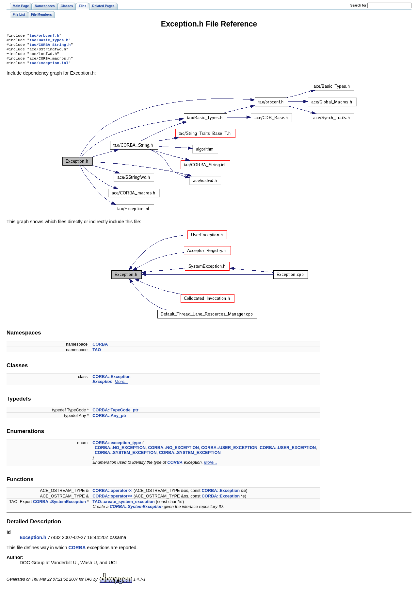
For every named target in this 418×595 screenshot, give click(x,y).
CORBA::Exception (111, 381)
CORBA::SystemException (59, 506)
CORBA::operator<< (112, 495)
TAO (96, 354)
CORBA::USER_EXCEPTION (229, 452)
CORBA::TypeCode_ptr (115, 414)
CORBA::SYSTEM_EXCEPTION (125, 457)
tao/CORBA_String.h (50, 46)
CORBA (100, 348)
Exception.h (33, 542)
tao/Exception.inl (48, 67)
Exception (102, 386)
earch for (358, 5)
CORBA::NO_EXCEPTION (120, 452)
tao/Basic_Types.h (48, 41)
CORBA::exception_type (116, 447)
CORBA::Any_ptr (109, 420)
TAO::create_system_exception (123, 506)
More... (121, 386)
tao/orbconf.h (44, 36)
